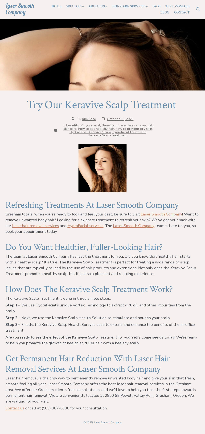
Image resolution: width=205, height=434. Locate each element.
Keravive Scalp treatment (108, 135)
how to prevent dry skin (133, 128)
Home (57, 6)
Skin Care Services (130, 6)
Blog (164, 12)
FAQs (156, 6)
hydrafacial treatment (129, 132)
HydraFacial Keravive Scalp (90, 132)
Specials (75, 6)
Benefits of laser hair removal (124, 125)
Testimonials (177, 6)
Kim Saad (89, 119)
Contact (182, 12)
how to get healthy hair (96, 128)
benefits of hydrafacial (83, 125)
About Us (97, 6)
